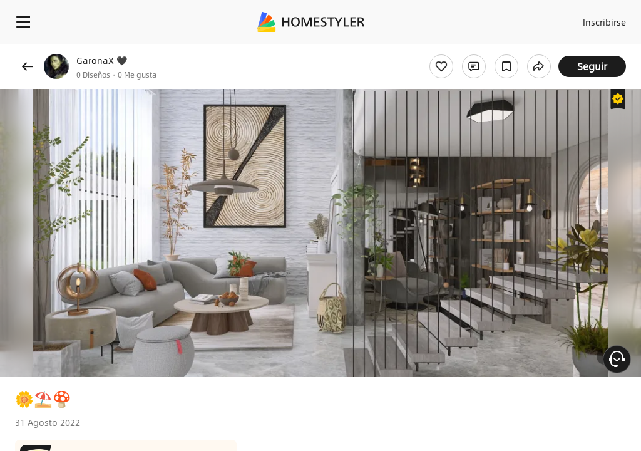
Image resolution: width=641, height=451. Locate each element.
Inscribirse (602, 19)
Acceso (553, 19)
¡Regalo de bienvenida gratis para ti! (504, 52)
